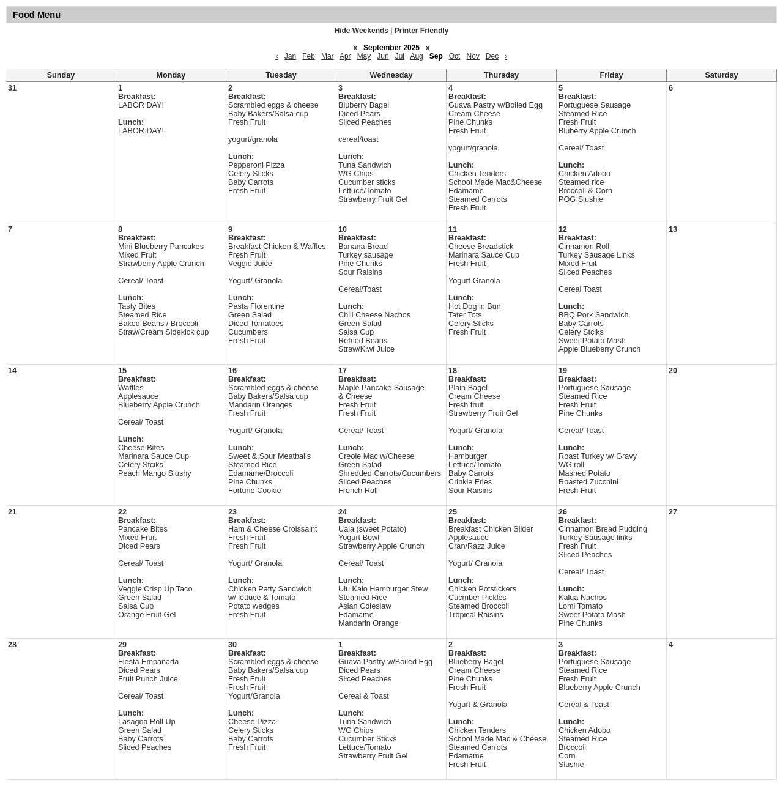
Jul (399, 56)
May (364, 56)
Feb (308, 56)
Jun (382, 56)
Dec (492, 56)
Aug (416, 56)
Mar (327, 56)
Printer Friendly (422, 30)
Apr (345, 56)
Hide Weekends (361, 30)
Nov (472, 56)
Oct (455, 56)
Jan (290, 56)
